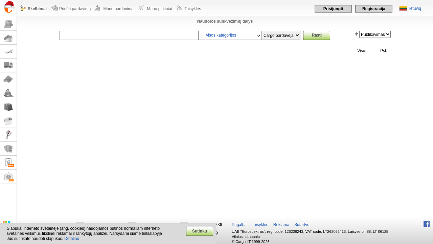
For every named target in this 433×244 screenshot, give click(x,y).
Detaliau (71, 238)
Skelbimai (37, 8)
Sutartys (301, 224)
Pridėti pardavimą (75, 8)
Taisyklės (193, 8)
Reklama (281, 224)
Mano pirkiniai (159, 8)
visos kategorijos (221, 35)
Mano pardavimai (118, 8)
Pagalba (239, 224)
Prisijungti (333, 8)
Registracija (373, 8)
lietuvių (414, 8)
